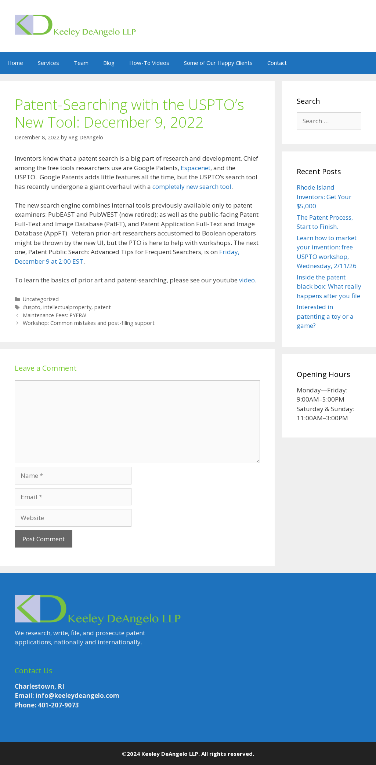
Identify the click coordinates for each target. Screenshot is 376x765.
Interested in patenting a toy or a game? (325, 316)
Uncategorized (41, 299)
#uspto (31, 307)
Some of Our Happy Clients (218, 62)
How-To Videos (149, 62)
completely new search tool (191, 186)
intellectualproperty (67, 307)
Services (48, 62)
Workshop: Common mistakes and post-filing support (89, 322)
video (247, 280)
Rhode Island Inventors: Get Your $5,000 (324, 196)
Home (15, 62)
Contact (277, 62)
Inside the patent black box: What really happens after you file (329, 286)
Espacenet (195, 168)
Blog (109, 62)
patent (102, 307)
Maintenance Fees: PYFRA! (54, 315)
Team (81, 62)
